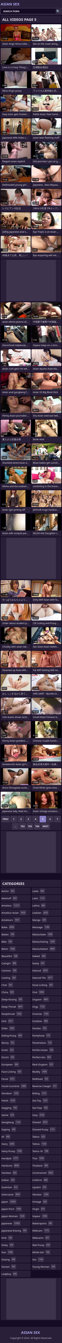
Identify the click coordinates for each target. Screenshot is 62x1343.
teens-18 (40, 1151)
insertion (9, 1187)
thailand (40, 1165)
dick (7, 1021)
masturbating (44, 941)
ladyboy (9, 1273)
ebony (8, 1042)
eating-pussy (11, 1035)
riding (39, 1093)
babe (8, 927)
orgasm (40, 999)
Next (45, 826)
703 (30, 826)
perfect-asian (43, 1049)
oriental (40, 1013)
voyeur (40, 1216)
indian (8, 1180)
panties (39, 1028)
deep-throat (12, 1006)
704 (37, 826)
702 (23, 826)
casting (8, 977)
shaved (40, 1122)
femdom (10, 1093)
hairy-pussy (11, 1151)
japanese (11, 1223)
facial (8, 1078)
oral (38, 992)
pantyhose (41, 1035)
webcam (41, 1230)
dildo (8, 1028)
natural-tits (42, 977)
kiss (7, 1252)
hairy (8, 1143)
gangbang (11, 1122)
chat (7, 984)
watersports (42, 1223)
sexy (38, 1114)
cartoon (9, 970)
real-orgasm (43, 1064)
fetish (8, 1100)
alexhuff (9, 898)
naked (39, 956)
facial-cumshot (14, 1086)
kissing (8, 1259)
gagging (9, 1107)
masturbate (42, 934)
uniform (40, 1180)
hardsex (9, 1172)
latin (38, 898)
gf (5, 1136)
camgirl (9, 963)
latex (38, 891)
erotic (7, 1049)
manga (39, 919)
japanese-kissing (14, 1230)
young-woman (44, 1266)
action (8, 891)
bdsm (8, 948)
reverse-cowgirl (44, 1086)
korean (8, 1266)
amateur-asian (13, 912)
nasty (38, 963)
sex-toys (40, 1107)
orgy (38, 1006)
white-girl (41, 1252)
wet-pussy (41, 1245)
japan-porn (11, 1208)
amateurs (10, 919)
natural (40, 970)
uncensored (43, 1172)
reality (39, 1071)
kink (7, 1237)
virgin (38, 1208)
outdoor (40, 1021)
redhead (40, 1078)
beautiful (9, 956)
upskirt (39, 1187)
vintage (39, 1201)
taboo (39, 1136)
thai (38, 1158)
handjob (10, 1158)
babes (8, 934)
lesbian (40, 912)
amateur (10, 905)
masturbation (44, 948)
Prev (5, 819)
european (10, 1064)
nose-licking (43, 984)
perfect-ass (42, 1057)
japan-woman (13, 1216)
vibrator (40, 1194)
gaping (8, 1129)
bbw (7, 941)
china (7, 992)
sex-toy (40, 1100)
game (8, 1114)
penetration (42, 1042)
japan (9, 1201)
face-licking (11, 1071)
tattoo (39, 1143)
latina (39, 905)
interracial (11, 1194)
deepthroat (11, 1013)
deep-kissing (12, 999)
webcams (41, 1237)
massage (41, 927)
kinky (7, 1245)
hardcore (10, 1165)
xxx (38, 1259)
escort (8, 1057)
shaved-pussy (44, 1129)
